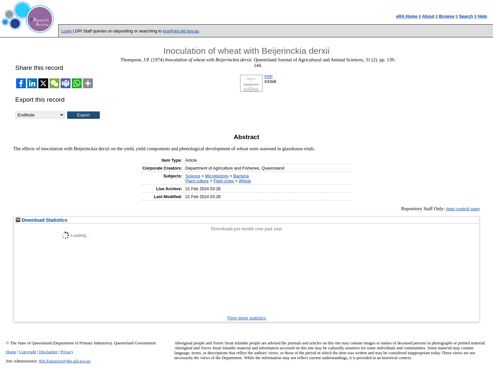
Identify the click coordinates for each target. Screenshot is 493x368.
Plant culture (197, 180)
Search (466, 16)
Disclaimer (48, 352)
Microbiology (217, 176)
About (428, 16)
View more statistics (246, 317)
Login (66, 31)
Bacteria (241, 176)
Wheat (245, 180)
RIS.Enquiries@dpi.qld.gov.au (65, 361)
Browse (446, 16)
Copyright (27, 352)
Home (11, 352)
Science (192, 176)
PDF (268, 76)
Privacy (66, 352)
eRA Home (406, 16)
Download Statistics (42, 220)
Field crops (224, 180)
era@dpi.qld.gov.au (181, 31)
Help (482, 16)
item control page (463, 208)
